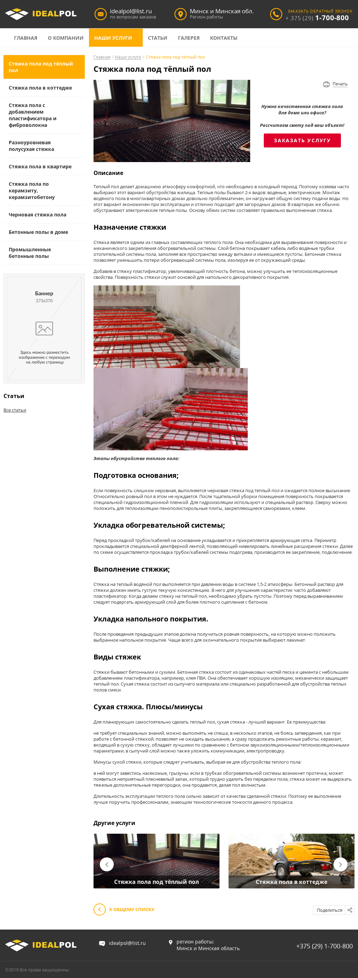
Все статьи (14, 410)
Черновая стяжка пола (37, 214)
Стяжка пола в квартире (40, 166)
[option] (156, 861)
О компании (66, 38)
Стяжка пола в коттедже (40, 87)
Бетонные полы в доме (38, 232)
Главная (25, 38)
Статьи (157, 38)
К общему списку (124, 910)
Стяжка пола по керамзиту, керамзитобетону (32, 190)
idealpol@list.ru (127, 943)
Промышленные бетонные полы (30, 252)
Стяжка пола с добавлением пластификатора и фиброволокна (33, 115)
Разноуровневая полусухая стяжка (31, 145)
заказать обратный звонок (320, 11)
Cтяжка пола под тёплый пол (41, 67)
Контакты (224, 38)
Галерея (189, 38)
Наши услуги (113, 38)
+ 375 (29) (317, 18)
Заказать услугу (302, 140)
